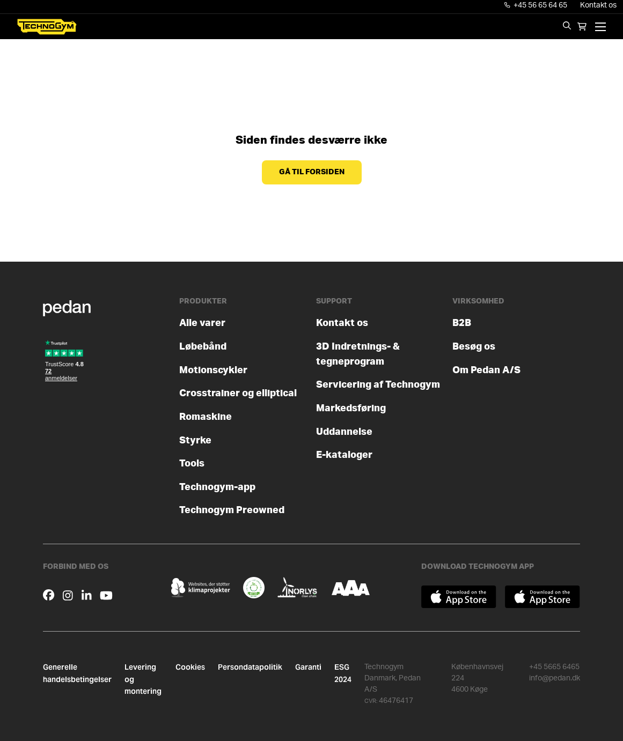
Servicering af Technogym (378, 385)
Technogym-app (217, 487)
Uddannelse (344, 432)
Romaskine (205, 417)
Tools (191, 463)
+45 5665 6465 (554, 667)
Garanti (308, 667)
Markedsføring (351, 408)
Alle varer (202, 323)
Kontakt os (598, 5)
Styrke (195, 440)
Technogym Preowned (231, 510)
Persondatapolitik (250, 667)
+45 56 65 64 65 (536, 5)
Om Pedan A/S (486, 370)
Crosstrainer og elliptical (238, 393)
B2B (461, 323)
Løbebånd (202, 347)
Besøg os (473, 347)
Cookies (190, 667)
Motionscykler (213, 370)
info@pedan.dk (554, 678)
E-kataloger (344, 455)
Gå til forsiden (312, 172)
